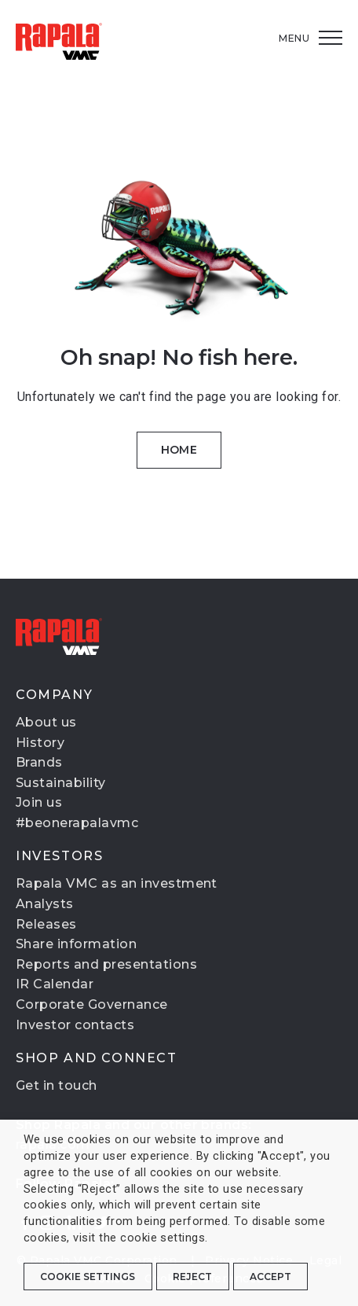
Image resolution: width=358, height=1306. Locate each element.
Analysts (45, 903)
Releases (46, 924)
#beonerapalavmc (77, 822)
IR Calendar (54, 984)
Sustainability (61, 782)
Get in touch (56, 1085)
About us (46, 722)
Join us (39, 802)
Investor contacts (75, 1024)
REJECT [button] (192, 1276)
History (40, 742)
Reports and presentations (106, 964)
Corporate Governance (92, 1004)
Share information (76, 943)
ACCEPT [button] (270, 1276)
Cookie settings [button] (87, 1276)
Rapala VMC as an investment (116, 883)
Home (179, 450)
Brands (39, 762)
